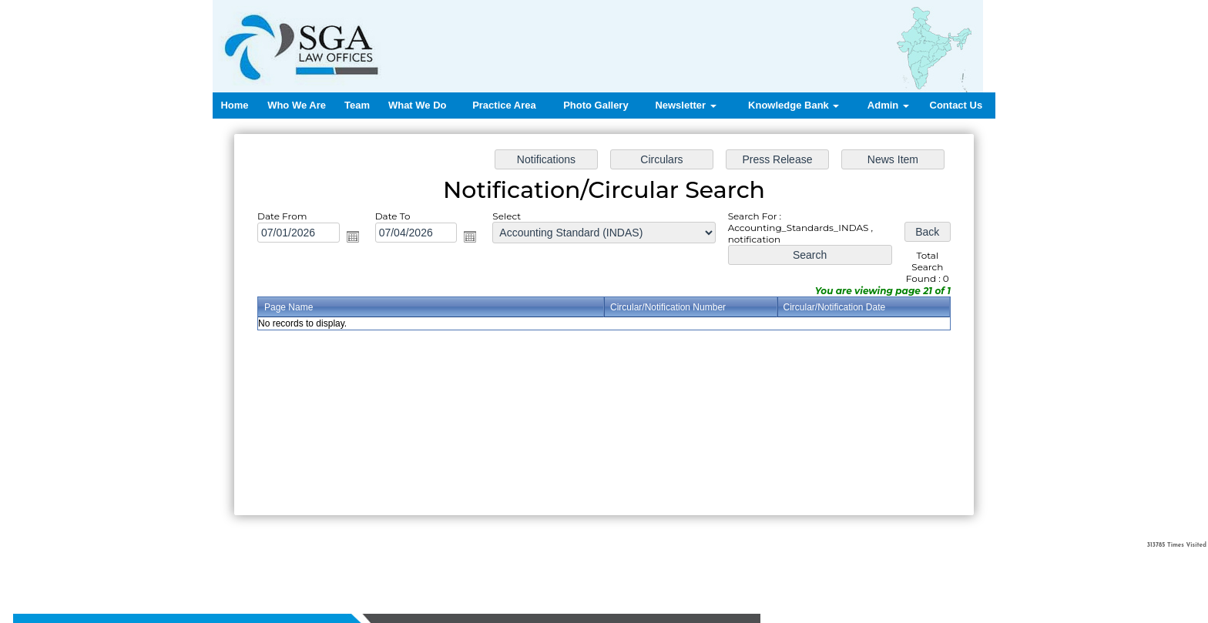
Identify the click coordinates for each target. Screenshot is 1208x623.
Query (483, 562)
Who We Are (296, 105)
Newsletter (685, 105)
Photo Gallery (596, 105)
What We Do (417, 105)
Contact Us (956, 105)
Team (357, 105)
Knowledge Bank (793, 105)
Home (234, 105)
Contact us (524, 562)
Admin (888, 105)
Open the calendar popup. (352, 236)
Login (566, 562)
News (452, 562)
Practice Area (504, 105)
